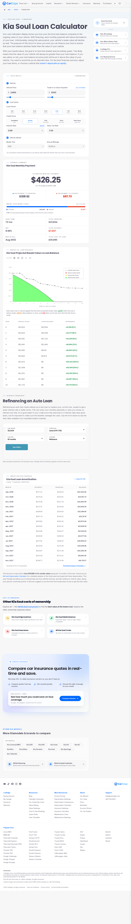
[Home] (5, 10)
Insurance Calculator (61, 811)
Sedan (82, 835)
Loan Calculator (34, 817)
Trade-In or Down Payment (57, 87)
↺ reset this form (79, 76)
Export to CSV (80, 479)
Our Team (83, 799)
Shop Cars (24, 3)
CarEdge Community (36, 799)
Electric (108, 832)
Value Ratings (34, 805)
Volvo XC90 (58, 850)
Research (58, 3)
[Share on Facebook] (14, 258)
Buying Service (37, 3)
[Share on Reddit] (22, 258)
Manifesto (83, 805)
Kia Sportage (66, 749)
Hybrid (108, 835)
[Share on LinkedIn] (18, 258)
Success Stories (86, 808)
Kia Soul (52, 749)
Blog (30, 796)
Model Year (10, 142)
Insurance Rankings (61, 808)
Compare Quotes (70, 698)
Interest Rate (11, 126)
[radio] (12, 112)
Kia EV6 (30, 745)
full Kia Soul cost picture (28, 607)
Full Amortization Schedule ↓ (74, 566)
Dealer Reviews (73, 3)
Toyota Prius (58, 838)
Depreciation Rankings (62, 799)
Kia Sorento (38, 749)
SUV (81, 832)
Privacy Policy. (45, 887)
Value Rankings (34, 808)
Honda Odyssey (35, 853)
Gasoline (109, 838)
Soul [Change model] (17, 10)
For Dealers (107, 3)
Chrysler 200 (8, 850)
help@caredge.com (113, 796)
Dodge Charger (9, 859)
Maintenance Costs (61, 814)
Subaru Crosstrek (35, 859)
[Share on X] (26, 258)
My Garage (7, 799)
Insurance (86, 3)
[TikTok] (8, 784)
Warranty (96, 3)
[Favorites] (120, 3)
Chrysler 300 (8, 853)
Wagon (82, 850)
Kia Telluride (12, 754)
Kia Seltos (24, 749)
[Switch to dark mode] (115, 3)
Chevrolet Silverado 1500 (12, 844)
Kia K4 (67, 745)
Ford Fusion (33, 832)
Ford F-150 (33, 835)
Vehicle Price (11, 87)
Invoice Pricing (59, 796)
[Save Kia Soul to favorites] (124, 22)
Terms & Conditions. (33, 887)
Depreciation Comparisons (64, 802)
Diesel (108, 841)
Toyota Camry (59, 832)
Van (81, 847)
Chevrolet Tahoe (9, 847)
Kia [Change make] (10, 10)
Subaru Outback (35, 856)
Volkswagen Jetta (60, 856)
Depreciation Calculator (62, 805)
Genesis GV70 (34, 838)
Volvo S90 (58, 847)
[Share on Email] (30, 258)
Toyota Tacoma (60, 844)
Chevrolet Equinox (10, 841)
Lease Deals (33, 814)
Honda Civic (33, 847)
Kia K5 (78, 745)
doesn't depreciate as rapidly (53, 63)
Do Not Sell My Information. (60, 887)
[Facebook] (20, 784)
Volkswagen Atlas (60, 853)
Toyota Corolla (59, 835)
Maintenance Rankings (62, 817)
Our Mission (84, 796)
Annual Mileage (53, 142)
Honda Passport (35, 850)
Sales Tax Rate (52, 126)
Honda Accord (34, 841)
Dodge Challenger (10, 856)
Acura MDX (7, 832)
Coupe (82, 844)
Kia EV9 (42, 745)
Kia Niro (11, 749)
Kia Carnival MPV (14, 745)
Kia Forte (55, 745)
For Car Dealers (85, 811)
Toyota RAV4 (59, 841)
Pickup (82, 838)
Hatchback (84, 841)
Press (82, 802)
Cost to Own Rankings (37, 811)
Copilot (48, 3)
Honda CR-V (33, 844)
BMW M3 (6, 835)
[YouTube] (4, 784)
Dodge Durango (9, 862)
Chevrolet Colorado (10, 838)
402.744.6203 (111, 799)
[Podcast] (12, 784)
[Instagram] (16, 784)
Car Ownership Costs (36, 802)
